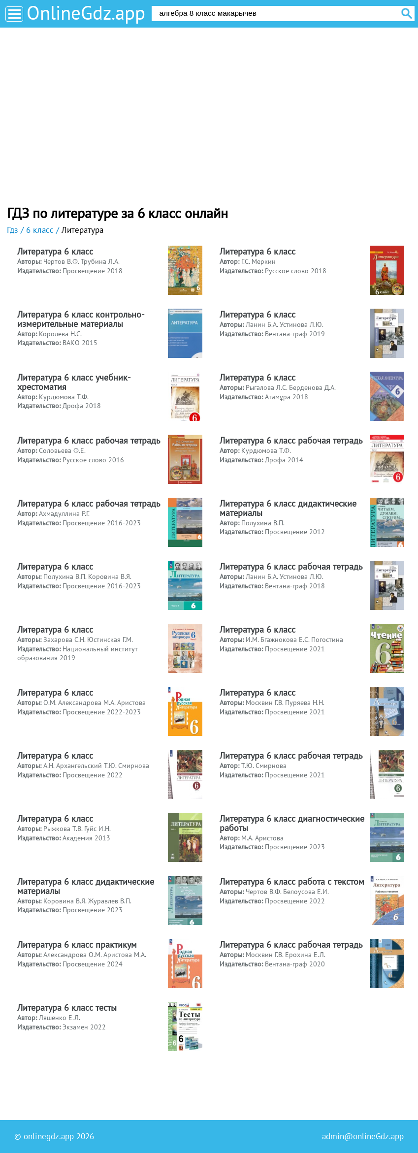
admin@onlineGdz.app (363, 1136)
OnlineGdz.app (86, 12)
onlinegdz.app (49, 1136)
